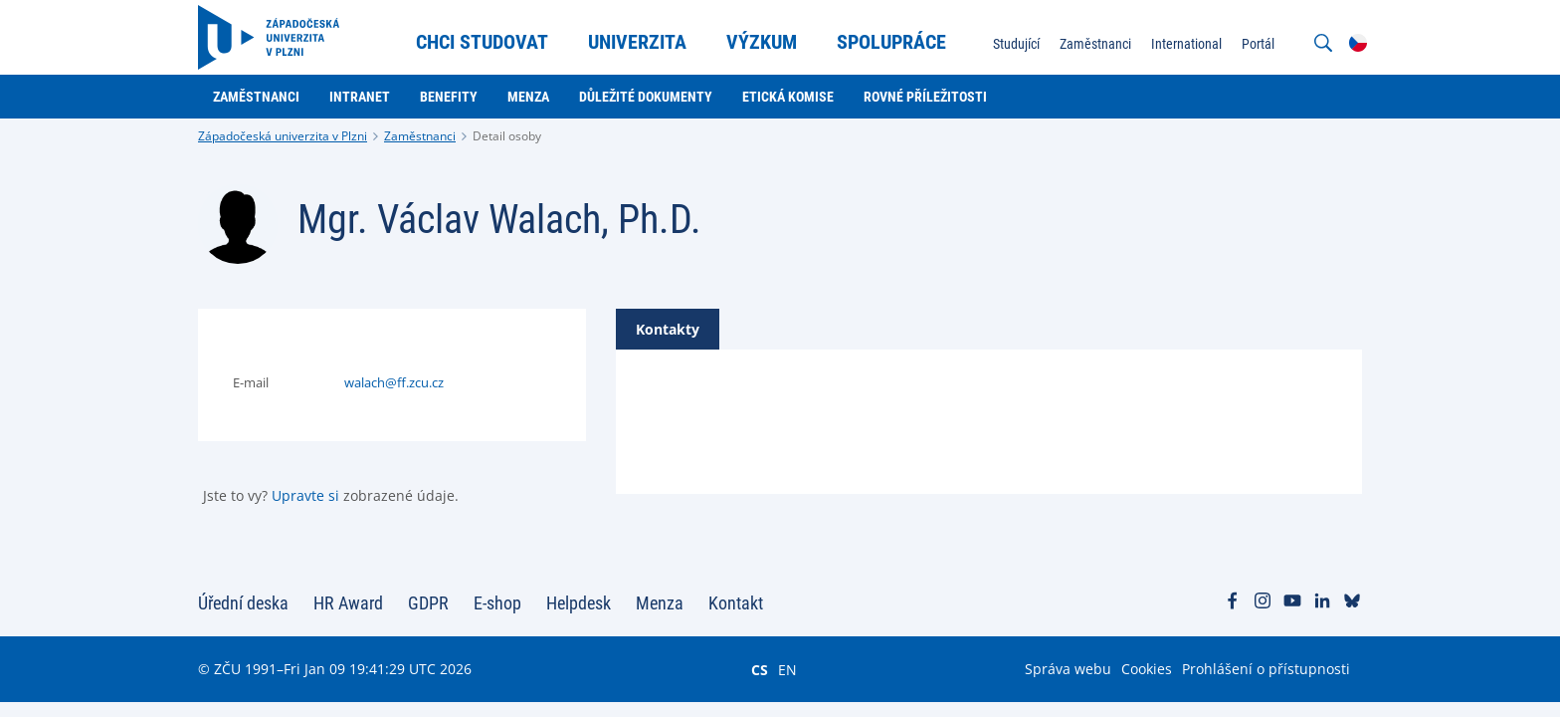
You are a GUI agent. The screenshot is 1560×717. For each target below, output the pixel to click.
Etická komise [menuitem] (788, 97)
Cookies (1146, 668)
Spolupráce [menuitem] (891, 42)
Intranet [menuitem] (359, 97)
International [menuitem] (1186, 44)
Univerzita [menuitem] (637, 42)
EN (787, 669)
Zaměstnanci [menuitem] (1095, 44)
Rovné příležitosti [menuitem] (925, 97)
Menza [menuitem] (528, 97)
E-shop (497, 603)
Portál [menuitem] (1258, 44)
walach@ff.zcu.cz (394, 382)
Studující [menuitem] (1016, 44)
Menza (659, 603)
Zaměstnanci (420, 135)
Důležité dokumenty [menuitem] (645, 97)
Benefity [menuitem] (449, 97)
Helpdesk (578, 603)
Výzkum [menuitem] (761, 42)
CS (759, 669)
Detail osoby (507, 135)
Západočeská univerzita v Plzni (282, 135)
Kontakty (667, 329)
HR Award (348, 603)
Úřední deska (243, 603)
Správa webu (1068, 668)
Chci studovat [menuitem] (482, 42)
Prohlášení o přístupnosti (1266, 668)
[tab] (667, 329)
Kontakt (735, 603)
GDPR (428, 603)
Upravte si (305, 495)
